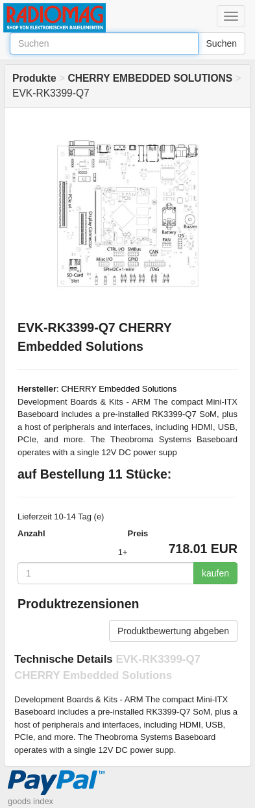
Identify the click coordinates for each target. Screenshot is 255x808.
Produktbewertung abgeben (173, 631)
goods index (30, 801)
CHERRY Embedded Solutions (118, 389)
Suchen (221, 43)
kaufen (215, 573)
